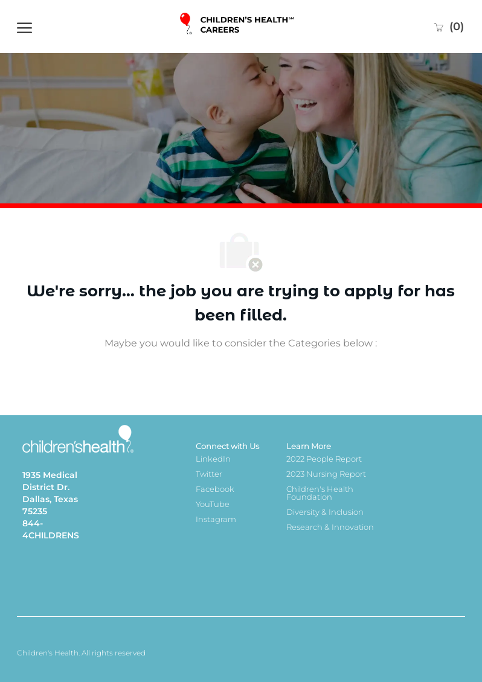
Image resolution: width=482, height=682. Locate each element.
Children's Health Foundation (319, 493)
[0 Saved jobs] (448, 27)
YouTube (213, 504)
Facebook (215, 489)
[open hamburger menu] (24, 26)
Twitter (209, 474)
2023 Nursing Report (326, 474)
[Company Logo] (238, 26)
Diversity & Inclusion (325, 512)
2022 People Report (324, 459)
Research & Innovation (330, 527)
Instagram (216, 519)
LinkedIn (213, 459)
